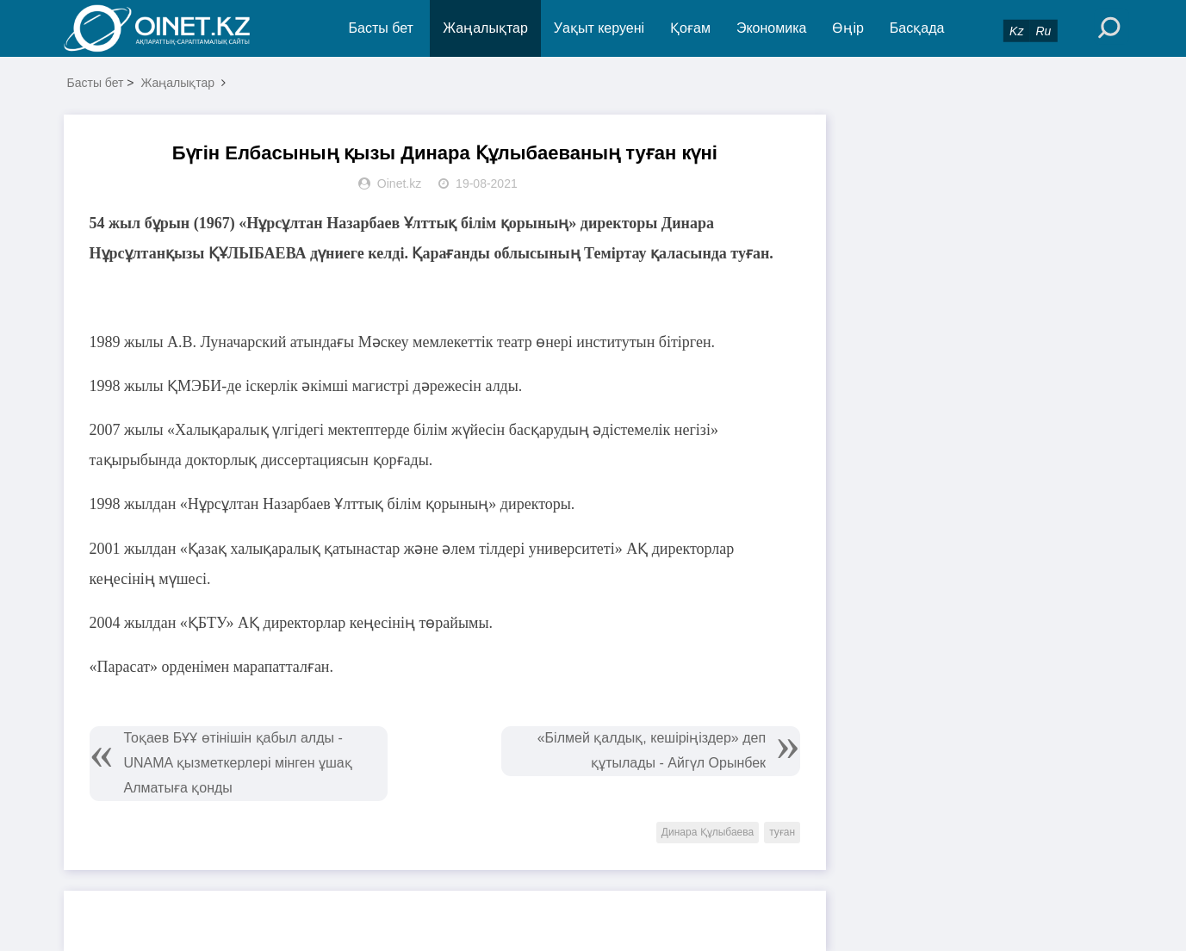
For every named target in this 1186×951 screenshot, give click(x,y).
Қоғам (690, 28)
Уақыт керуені (599, 28)
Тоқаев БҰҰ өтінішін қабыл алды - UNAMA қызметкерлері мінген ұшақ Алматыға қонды (238, 762)
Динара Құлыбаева (707, 832)
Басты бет (381, 28)
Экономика (771, 28)
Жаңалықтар (485, 28)
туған (782, 832)
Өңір (847, 28)
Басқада (917, 28)
